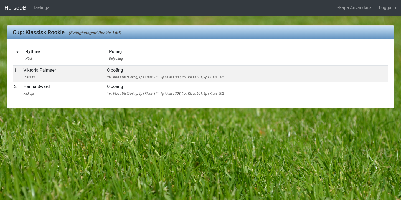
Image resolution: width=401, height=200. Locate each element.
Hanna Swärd (36, 90)
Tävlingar (42, 7)
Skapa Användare (354, 7)
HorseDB (15, 7)
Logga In (387, 7)
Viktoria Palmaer (39, 73)
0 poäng (165, 73)
